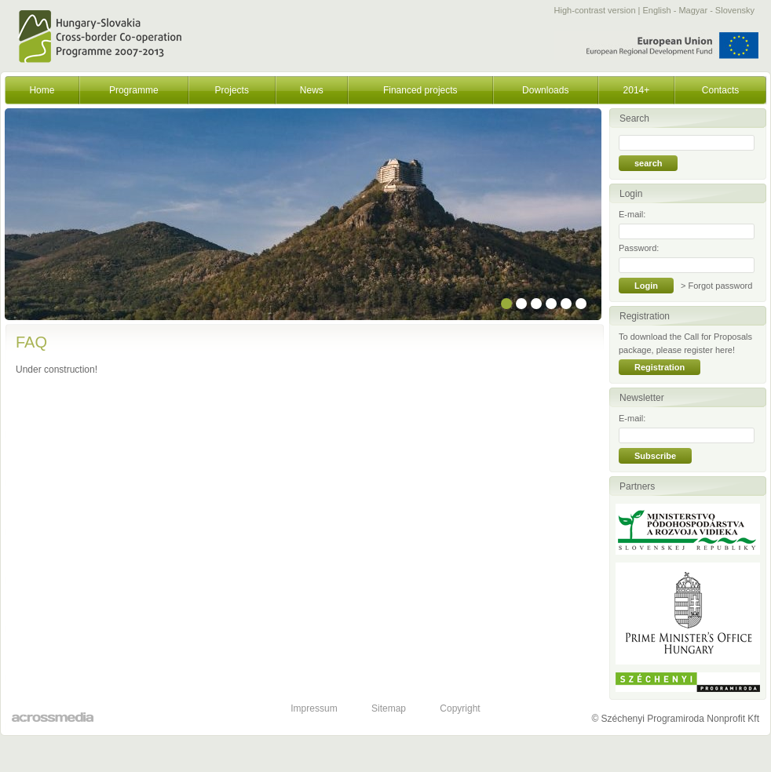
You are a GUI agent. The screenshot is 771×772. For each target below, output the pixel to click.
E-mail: (632, 214)
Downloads (545, 90)
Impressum (313, 708)
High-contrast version (595, 10)
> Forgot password (716, 285)
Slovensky (735, 10)
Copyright (460, 708)
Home (41, 90)
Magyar (692, 10)
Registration (659, 367)
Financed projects (420, 90)
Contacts (720, 90)
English (657, 10)
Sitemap (388, 708)
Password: (639, 248)
